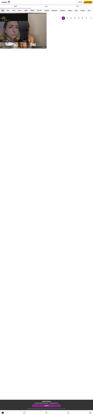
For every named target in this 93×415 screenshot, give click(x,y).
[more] (90, 412)
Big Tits (39, 10)
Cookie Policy (43, 408)
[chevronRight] (91, 10)
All (2, 10)
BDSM (32, 10)
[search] (68, 412)
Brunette (54, 10)
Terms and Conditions (58, 408)
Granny (83, 10)
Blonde (47, 10)
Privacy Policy (49, 408)
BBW (26, 10)
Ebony (70, 10)
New (8, 10)
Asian (19, 10)
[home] (2, 412)
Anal (13, 10)
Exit (65, 408)
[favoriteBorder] (46, 412)
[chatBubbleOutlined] (24, 412)
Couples (62, 10)
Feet (76, 10)
